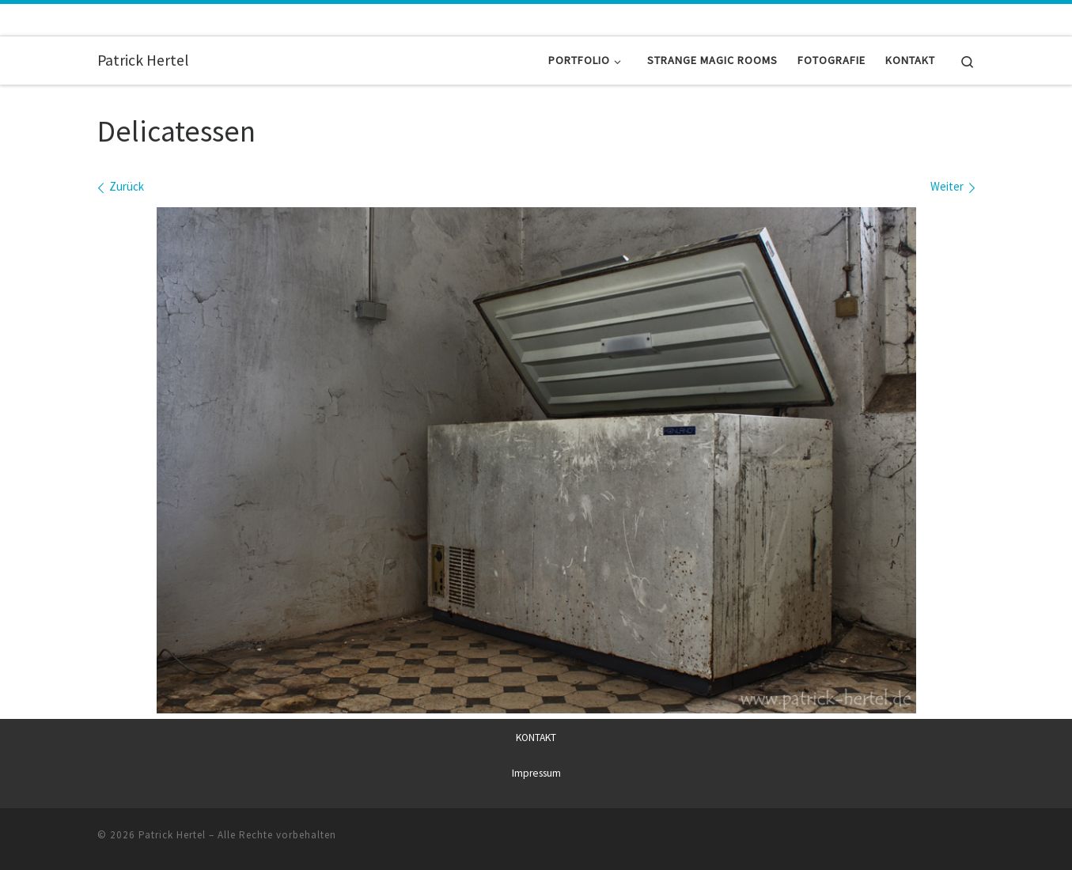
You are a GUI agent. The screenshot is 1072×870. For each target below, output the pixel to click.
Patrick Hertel (172, 835)
